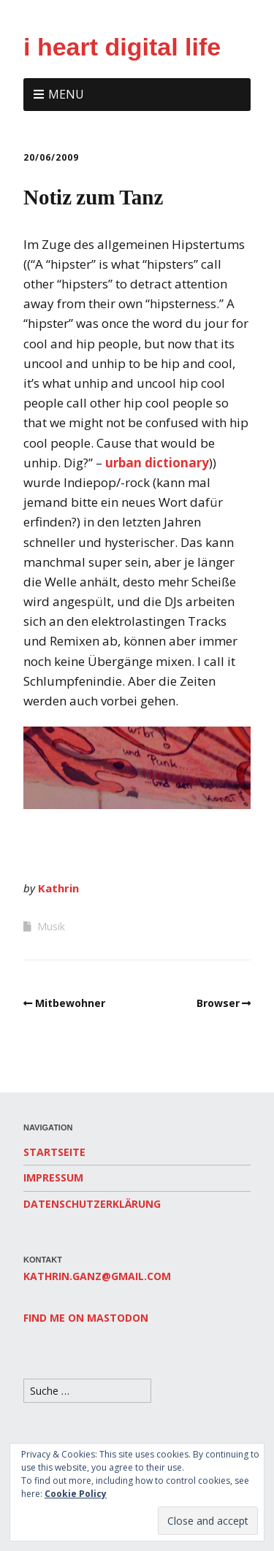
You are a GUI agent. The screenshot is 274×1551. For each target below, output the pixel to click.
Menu (66, 94)
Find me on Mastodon (85, 1318)
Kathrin (58, 888)
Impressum (53, 1177)
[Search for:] (87, 1391)
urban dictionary (157, 462)
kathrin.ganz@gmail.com (97, 1276)
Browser (218, 1003)
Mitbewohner (70, 1003)
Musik (51, 926)
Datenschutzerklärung (92, 1204)
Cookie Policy (76, 1493)
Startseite (54, 1152)
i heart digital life (122, 47)
